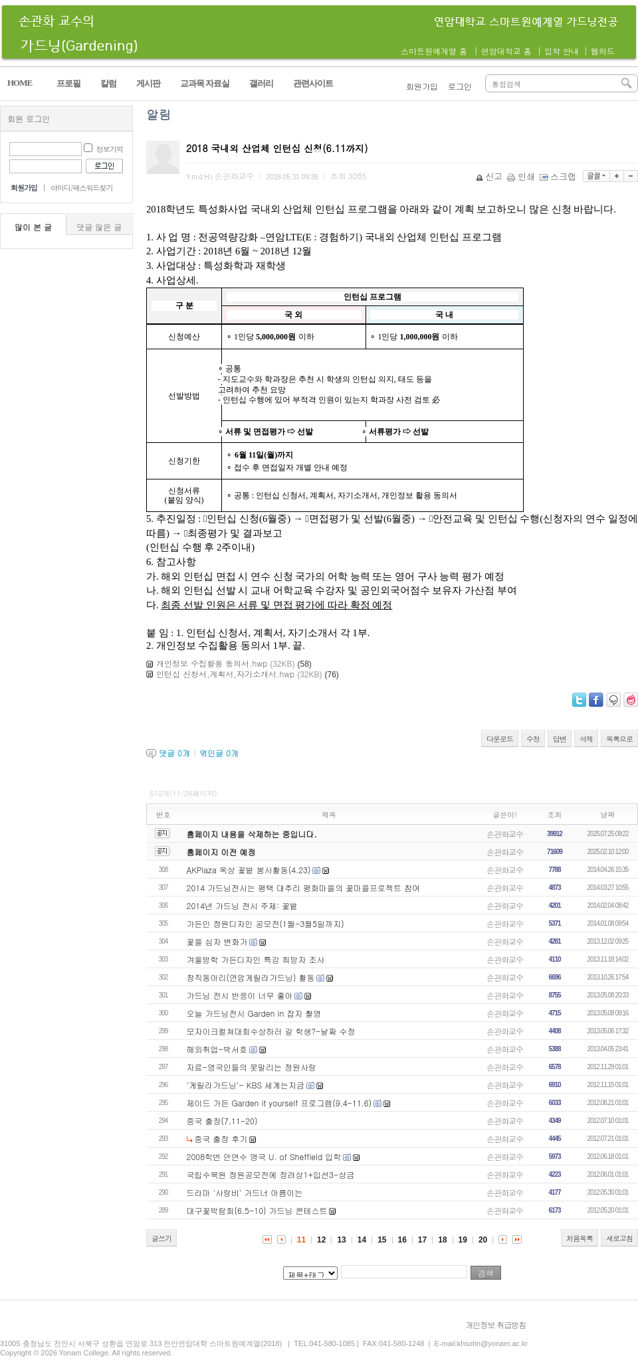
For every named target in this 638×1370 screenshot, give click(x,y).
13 (341, 1239)
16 (402, 1239)
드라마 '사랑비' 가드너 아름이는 (245, 1192)
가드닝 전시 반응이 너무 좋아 (240, 995)
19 (463, 1239)
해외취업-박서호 (217, 1049)
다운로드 (499, 739)
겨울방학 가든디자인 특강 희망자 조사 (256, 959)
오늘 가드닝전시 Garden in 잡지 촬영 (254, 1013)
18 (442, 1239)
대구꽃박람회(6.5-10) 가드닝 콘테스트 (257, 1210)
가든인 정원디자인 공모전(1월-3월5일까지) (265, 923)
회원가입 (422, 86)
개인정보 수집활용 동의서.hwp (211, 663)
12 (321, 1239)
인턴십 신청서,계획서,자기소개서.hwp (225, 673)
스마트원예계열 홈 (434, 50)
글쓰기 (161, 1238)
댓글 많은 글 (99, 226)
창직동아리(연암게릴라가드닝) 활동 (251, 977)
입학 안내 (561, 50)
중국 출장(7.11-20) (222, 1120)
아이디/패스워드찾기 (82, 188)
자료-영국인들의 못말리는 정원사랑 (252, 1066)
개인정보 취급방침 (495, 1324)
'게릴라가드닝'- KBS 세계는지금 (246, 1084)
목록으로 (619, 739)
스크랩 (559, 176)
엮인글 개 (219, 752)
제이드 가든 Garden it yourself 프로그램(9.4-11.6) (279, 1102)
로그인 (460, 86)
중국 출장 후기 (220, 1138)
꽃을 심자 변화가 (217, 941)
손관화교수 (504, 833)
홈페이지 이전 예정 (221, 851)
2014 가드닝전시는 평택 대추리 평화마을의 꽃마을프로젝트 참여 (304, 887)
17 (422, 1239)
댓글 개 (174, 752)
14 (362, 1239)
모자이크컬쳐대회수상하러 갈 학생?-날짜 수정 (271, 1031)
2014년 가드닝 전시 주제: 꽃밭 (242, 905)
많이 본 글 (33, 226)
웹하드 (603, 50)
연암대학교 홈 (506, 50)
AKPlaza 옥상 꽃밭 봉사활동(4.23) (249, 869)
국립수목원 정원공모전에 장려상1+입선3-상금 (271, 1174)
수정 (533, 739)
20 (482, 1239)
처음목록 (579, 1238)
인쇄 (522, 176)
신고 (490, 176)
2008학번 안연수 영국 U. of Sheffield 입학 (264, 1156)
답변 (559, 739)
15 (381, 1239)
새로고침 (619, 1238)
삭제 (586, 739)
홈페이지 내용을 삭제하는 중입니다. (252, 833)
